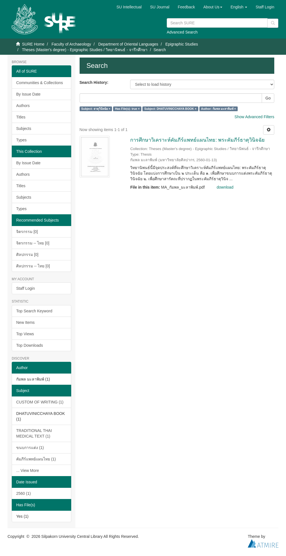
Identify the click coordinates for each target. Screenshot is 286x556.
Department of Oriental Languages (128, 44)
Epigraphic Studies (181, 44)
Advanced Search (182, 32)
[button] (213, 7)
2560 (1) (23, 493)
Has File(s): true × (127, 108)
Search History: (94, 82)
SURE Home (33, 44)
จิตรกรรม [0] (27, 231)
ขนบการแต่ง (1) (30, 447)
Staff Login (25, 288)
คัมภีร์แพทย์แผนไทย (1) (36, 459)
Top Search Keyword (34, 311)
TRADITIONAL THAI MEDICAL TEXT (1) (34, 433)
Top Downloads (29, 345)
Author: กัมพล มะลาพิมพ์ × (218, 108)
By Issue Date (28, 94)
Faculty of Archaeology (71, 44)
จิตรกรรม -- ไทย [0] (32, 243)
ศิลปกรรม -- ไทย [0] (33, 266)
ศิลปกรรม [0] (27, 254)
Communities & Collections (39, 82)
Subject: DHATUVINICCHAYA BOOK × (170, 108)
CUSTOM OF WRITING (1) (39, 402)
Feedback (186, 7)
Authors (23, 105)
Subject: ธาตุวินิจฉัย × (95, 108)
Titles (20, 117)
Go (268, 98)
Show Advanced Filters (254, 117)
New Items (25, 322)
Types (21, 140)
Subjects (23, 128)
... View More (27, 470)
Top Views (25, 334)
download (225, 187)
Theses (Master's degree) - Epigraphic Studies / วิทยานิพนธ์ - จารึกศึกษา (84, 49)
